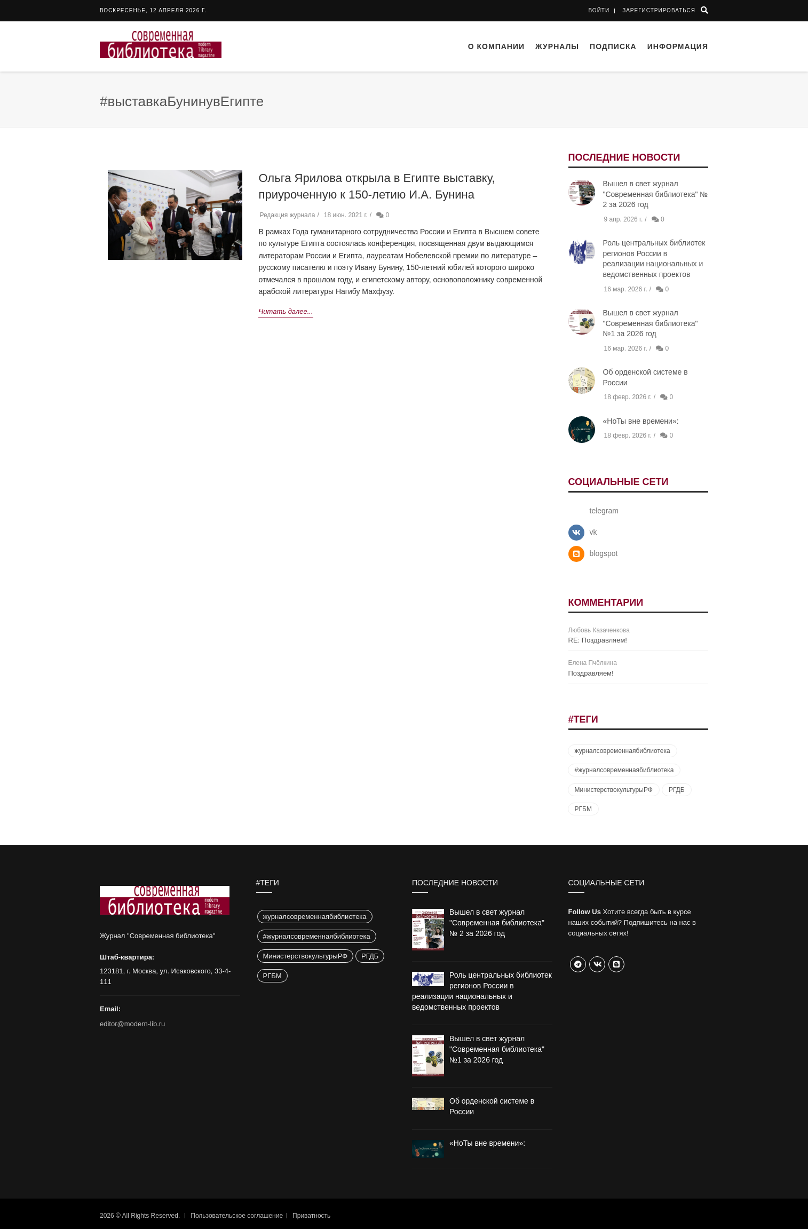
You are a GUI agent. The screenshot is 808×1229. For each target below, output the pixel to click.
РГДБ (677, 790)
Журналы (557, 46)
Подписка (613, 46)
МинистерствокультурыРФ (614, 790)
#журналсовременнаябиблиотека (624, 770)
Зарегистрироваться (658, 10)
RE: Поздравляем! (597, 640)
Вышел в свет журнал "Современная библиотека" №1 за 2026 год (650, 323)
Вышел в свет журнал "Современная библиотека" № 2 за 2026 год (655, 194)
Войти (599, 10)
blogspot (604, 553)
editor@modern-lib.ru (132, 1024)
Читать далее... (285, 311)
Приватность (311, 1215)
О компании (496, 46)
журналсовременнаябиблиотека (622, 751)
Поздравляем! (591, 673)
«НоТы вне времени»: (641, 421)
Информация (677, 46)
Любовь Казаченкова (599, 630)
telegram (604, 510)
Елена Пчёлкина (592, 663)
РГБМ (583, 809)
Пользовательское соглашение (237, 1215)
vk (593, 532)
